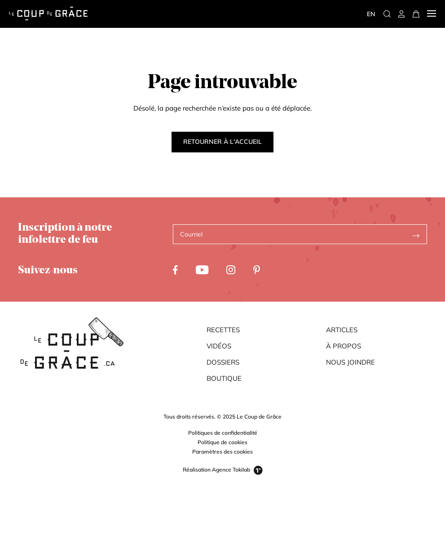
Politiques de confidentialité (222, 432)
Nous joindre (350, 362)
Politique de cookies (222, 442)
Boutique (224, 378)
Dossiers (223, 362)
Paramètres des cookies (222, 451)
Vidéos (219, 346)
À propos (343, 346)
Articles (341, 329)
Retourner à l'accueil (222, 142)
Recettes (223, 329)
